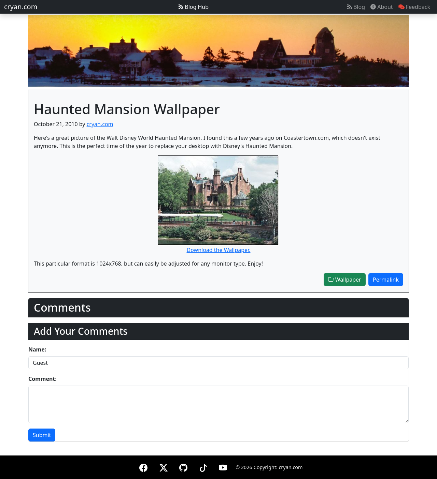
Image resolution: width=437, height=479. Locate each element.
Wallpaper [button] (344, 279)
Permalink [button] (386, 279)
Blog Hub (194, 7)
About (381, 7)
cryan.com (20, 6)
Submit (42, 435)
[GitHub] (183, 466)
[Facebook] (143, 466)
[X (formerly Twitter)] (163, 466)
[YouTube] (223, 466)
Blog (356, 7)
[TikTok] (203, 466)
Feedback (414, 7)
